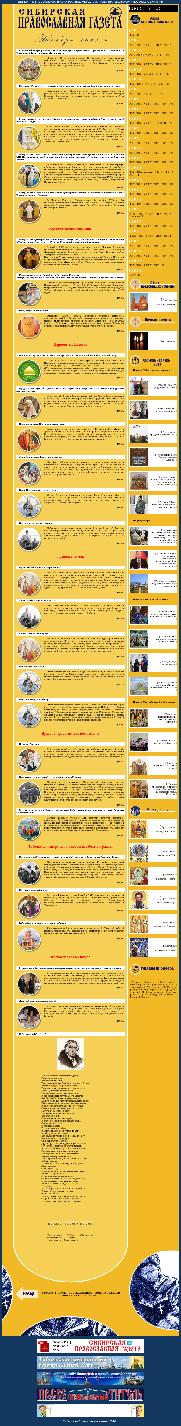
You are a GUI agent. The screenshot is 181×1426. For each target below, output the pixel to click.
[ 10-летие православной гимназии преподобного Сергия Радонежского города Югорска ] (164, 789)
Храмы (133, 997)
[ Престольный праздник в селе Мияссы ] (163, 433)
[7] (151, 103)
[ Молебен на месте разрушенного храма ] (165, 386)
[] (154, 123)
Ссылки (169, 994)
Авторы (136, 982)
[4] (140, 44)
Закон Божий (166, 982)
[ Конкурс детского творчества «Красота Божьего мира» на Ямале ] (164, 686)
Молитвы (172, 987)
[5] (144, 44)
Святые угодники (153, 994)
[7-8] (152, 44)
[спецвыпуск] (146, 172)
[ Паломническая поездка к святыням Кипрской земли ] (166, 639)
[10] (160, 44)
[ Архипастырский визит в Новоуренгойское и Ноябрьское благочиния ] (163, 615)
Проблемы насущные (153, 992)
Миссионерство (155, 987)
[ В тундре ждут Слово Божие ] (168, 662)
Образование (139, 989)
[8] (153, 74)
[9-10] (158, 74)
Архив (144, 997)
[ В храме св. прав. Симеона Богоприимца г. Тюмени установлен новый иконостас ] (164, 481)
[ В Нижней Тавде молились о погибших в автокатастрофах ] (164, 504)
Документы (150, 982)
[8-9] (154, 93)
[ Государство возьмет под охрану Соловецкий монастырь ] (164, 583)
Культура (170, 984)
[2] (133, 34)
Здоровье (134, 984)
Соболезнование (166, 341)
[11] (165, 44)
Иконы (146, 984)
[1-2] (131, 213)
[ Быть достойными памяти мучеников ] (166, 409)
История (158, 984)
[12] (170, 44)
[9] (156, 44)
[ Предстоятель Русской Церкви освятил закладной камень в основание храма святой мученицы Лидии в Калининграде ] (164, 536)
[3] (137, 34)
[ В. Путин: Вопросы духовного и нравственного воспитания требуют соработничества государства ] (166, 559)
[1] (130, 34)
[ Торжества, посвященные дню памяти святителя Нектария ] (167, 718)
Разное (136, 994)
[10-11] (160, 83)
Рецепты (172, 992)
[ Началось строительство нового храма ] (165, 765)
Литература (137, 987)
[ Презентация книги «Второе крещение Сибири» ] (166, 457)
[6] (147, 44)
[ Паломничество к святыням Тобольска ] (165, 741)
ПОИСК (61, 1293)
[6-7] (148, 74)
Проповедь (155, 989)
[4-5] (141, 54)
